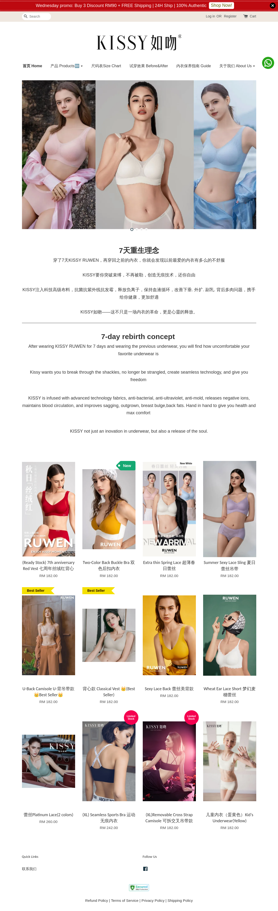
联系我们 (29, 869)
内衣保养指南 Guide (193, 66)
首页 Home (32, 66)
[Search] (36, 16)
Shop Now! (221, 5)
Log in (210, 16)
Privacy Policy (153, 900)
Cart (253, 16)
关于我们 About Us (237, 66)
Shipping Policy (180, 900)
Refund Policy (96, 900)
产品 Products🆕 (66, 66)
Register (230, 16)
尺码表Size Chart (106, 66)
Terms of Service (124, 900)
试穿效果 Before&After (148, 66)
